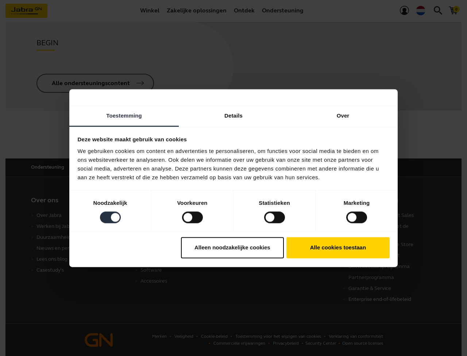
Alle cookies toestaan (338, 248)
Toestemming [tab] (124, 115)
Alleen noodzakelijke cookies (232, 248)
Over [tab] (343, 115)
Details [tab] (233, 115)
